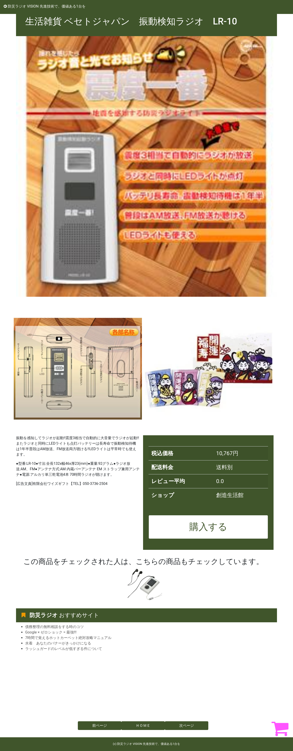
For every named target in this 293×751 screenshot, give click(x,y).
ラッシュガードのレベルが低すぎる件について (63, 649)
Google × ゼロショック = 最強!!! (50, 632)
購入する (208, 526)
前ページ (99, 725)
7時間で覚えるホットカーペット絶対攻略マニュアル (68, 638)
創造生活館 (230, 495)
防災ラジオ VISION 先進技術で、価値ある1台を (45, 6)
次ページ (186, 725)
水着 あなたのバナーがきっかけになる (58, 643)
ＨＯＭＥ (143, 725)
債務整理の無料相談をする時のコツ (54, 627)
